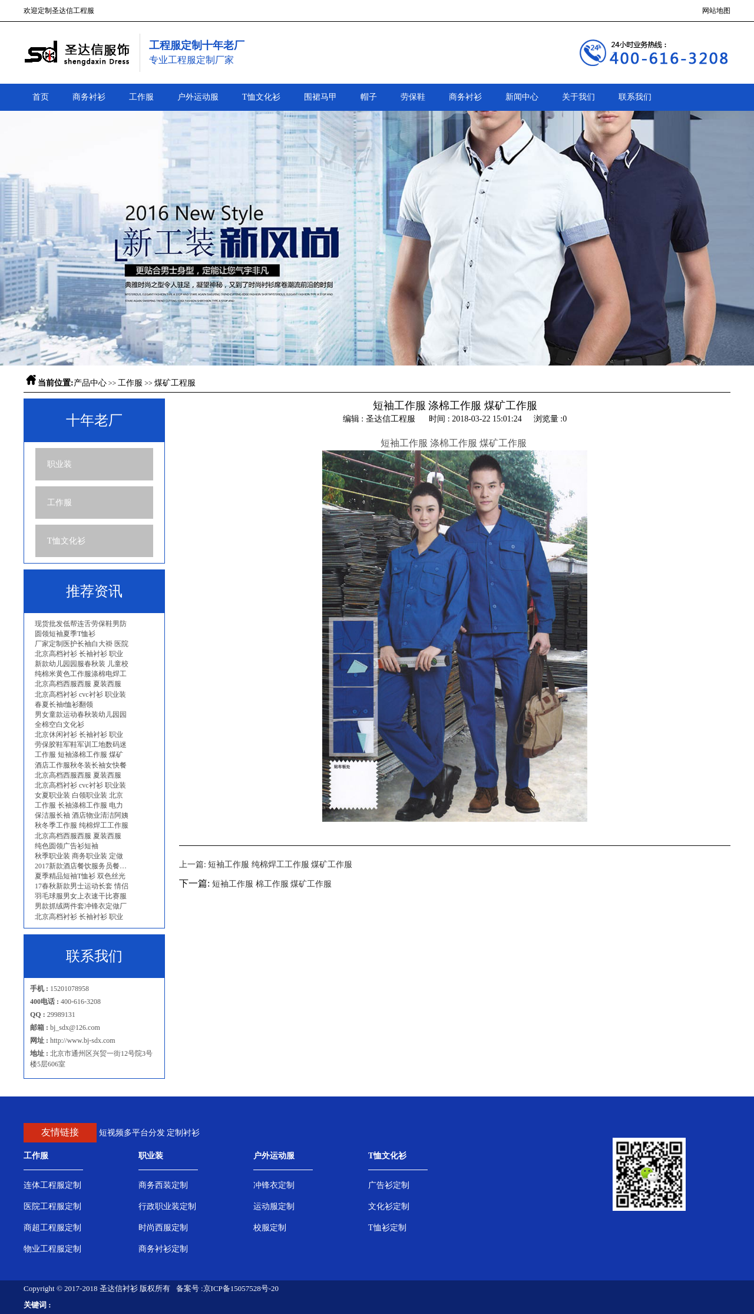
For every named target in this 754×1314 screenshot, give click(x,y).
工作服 (141, 97)
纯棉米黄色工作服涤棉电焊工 (81, 674)
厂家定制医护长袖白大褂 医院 (81, 644)
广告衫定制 (388, 1185)
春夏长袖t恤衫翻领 (64, 704)
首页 (40, 97)
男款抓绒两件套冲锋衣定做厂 (81, 906)
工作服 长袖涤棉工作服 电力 (79, 805)
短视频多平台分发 (132, 1132)
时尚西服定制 (163, 1227)
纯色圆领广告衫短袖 (66, 846)
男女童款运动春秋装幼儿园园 (81, 714)
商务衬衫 (88, 97)
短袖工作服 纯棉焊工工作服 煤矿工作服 (280, 864)
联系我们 (635, 97)
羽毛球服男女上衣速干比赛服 (81, 896)
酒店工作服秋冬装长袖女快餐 (81, 765)
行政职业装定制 (167, 1206)
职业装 (59, 464)
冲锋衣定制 (274, 1185)
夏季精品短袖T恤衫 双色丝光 (80, 876)
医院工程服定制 (52, 1206)
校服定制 (269, 1227)
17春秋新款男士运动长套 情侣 (81, 886)
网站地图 (716, 10)
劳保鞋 (413, 97)
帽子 (369, 97)
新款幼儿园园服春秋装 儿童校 (81, 664)
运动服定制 (274, 1206)
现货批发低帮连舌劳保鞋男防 (81, 624)
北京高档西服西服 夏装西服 (78, 684)
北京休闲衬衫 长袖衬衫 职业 (79, 734)
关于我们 (578, 97)
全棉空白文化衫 (59, 724)
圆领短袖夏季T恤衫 (65, 634)
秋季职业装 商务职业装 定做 (79, 856)
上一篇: (193, 864)
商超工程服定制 (52, 1227)
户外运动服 (198, 97)
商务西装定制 (163, 1185)
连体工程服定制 (52, 1185)
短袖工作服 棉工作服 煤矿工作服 (272, 884)
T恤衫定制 (387, 1227)
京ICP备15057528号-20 (241, 1288)
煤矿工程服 (175, 382)
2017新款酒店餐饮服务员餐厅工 (84, 866)
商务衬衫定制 (163, 1248)
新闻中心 (521, 97)
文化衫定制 (388, 1206)
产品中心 (90, 382)
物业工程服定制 (52, 1248)
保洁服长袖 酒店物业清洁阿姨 (81, 815)
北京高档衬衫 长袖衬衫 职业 (79, 654)
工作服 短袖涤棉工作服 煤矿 (79, 754)
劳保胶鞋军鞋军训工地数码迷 (81, 744)
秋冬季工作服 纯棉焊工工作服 (81, 825)
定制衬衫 (183, 1132)
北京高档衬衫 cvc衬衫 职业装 (80, 694)
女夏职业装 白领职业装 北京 (79, 795)
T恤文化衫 (261, 97)
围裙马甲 (320, 97)
